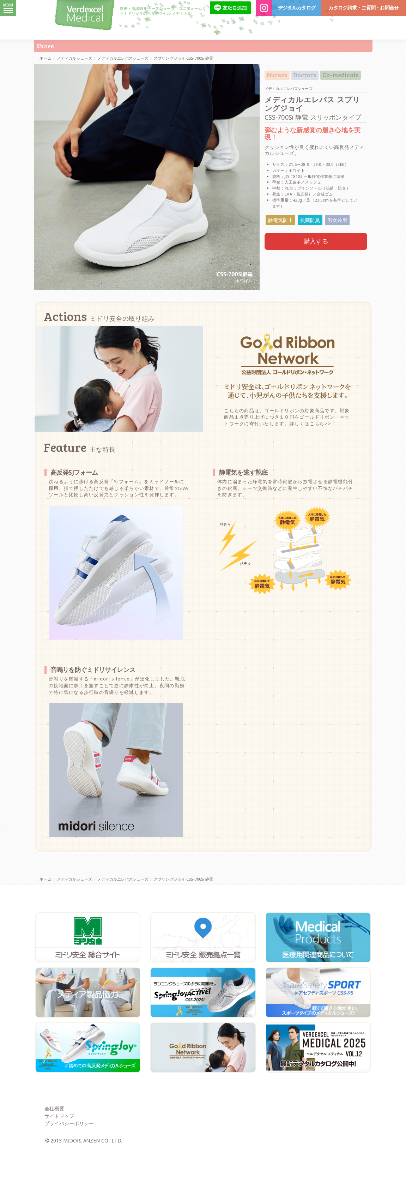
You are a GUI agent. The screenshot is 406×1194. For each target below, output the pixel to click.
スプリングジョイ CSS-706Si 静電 (183, 924)
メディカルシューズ (74, 58)
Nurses (277, 75)
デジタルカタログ (296, 8)
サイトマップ (59, 1160)
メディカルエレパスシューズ (122, 58)
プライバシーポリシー (69, 1168)
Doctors (304, 75)
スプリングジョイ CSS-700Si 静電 (183, 58)
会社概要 (54, 1153)
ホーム (45, 58)
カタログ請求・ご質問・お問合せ (363, 8)
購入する (316, 241)
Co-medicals (340, 75)
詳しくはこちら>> (310, 469)
